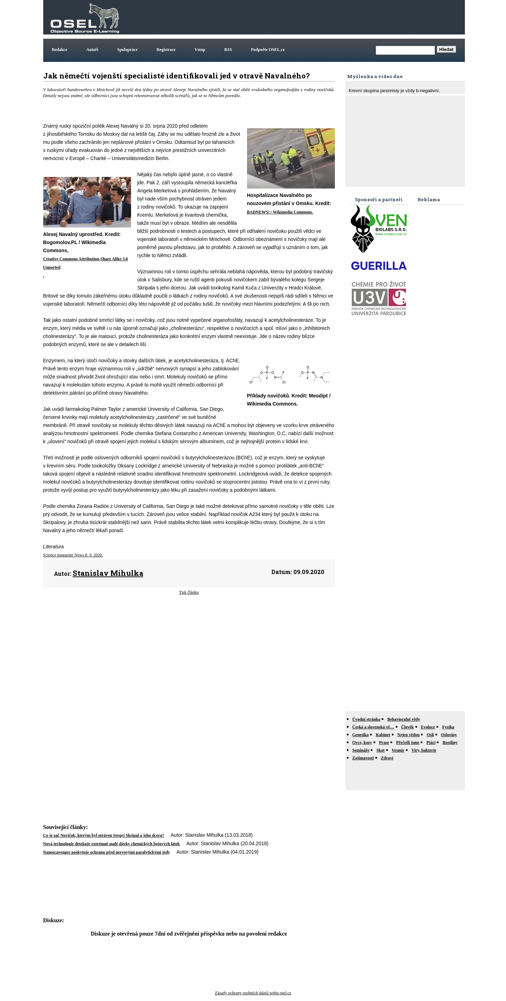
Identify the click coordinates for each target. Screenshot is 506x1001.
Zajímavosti (363, 757)
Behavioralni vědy (403, 719)
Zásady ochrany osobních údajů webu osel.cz (253, 992)
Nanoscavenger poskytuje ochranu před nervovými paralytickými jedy (106, 852)
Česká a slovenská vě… (373, 727)
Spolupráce (127, 49)
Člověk (407, 727)
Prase (384, 742)
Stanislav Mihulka (108, 573)
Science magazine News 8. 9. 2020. (73, 555)
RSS (228, 49)
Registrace (166, 49)
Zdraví (387, 757)
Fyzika (448, 727)
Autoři (92, 49)
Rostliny (450, 742)
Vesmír (398, 750)
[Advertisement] (335, 17)
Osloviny (449, 734)
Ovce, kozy (362, 742)
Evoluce (428, 727)
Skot (380, 750)
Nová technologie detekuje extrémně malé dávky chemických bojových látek (111, 843)
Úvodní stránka (366, 719)
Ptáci (430, 742)
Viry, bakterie (423, 750)
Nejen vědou (408, 734)
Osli (430, 734)
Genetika (360, 734)
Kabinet (383, 734)
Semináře (361, 750)
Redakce (59, 49)
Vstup (200, 49)
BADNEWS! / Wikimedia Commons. (280, 212)
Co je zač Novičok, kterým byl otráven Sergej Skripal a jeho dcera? (103, 835)
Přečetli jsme (407, 742)
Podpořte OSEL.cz (268, 49)
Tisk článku (189, 592)
